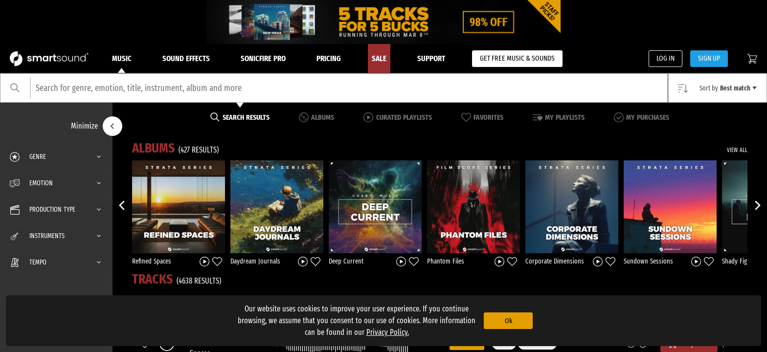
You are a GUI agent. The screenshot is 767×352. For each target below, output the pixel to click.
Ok (508, 320)
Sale (379, 58)
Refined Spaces (151, 261)
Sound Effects (186, 58)
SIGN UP (709, 58)
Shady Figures (740, 261)
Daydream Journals (255, 261)
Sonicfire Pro (263, 58)
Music (122, 63)
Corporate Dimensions (554, 261)
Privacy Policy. (387, 332)
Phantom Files (445, 261)
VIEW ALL (737, 150)
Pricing (328, 58)
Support (431, 58)
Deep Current (346, 261)
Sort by (728, 88)
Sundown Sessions (648, 261)
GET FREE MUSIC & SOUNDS (517, 58)
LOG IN (665, 58)
